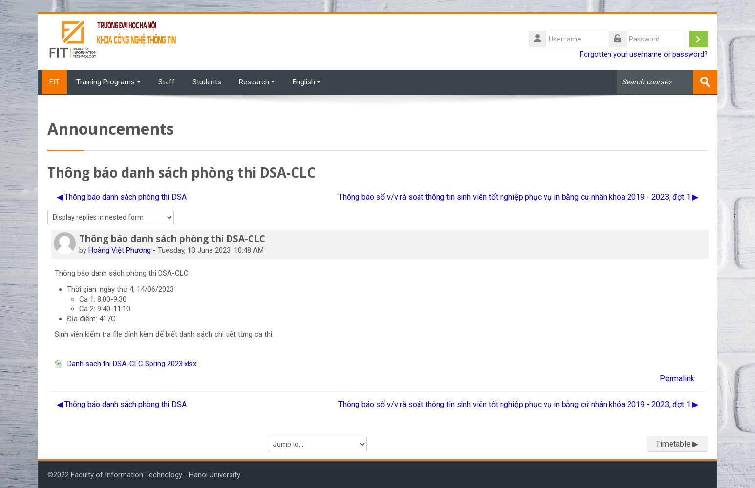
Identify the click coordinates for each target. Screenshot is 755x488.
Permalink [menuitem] (677, 378)
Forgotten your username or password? (644, 54)
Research (257, 82)
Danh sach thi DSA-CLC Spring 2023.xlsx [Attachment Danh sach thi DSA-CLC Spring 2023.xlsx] (125, 363)
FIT (52, 82)
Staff (166, 82)
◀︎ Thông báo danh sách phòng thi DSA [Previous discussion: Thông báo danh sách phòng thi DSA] (122, 196)
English (307, 82)
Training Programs (108, 82)
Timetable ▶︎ (677, 443)
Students (206, 82)
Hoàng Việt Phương (119, 249)
